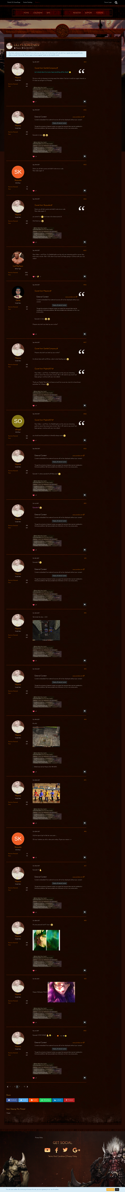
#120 (85, 1031)
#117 (85, 866)
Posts (9, 86)
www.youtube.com (78, 117)
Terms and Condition (57, 1156)
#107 (85, 342)
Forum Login (108, 2)
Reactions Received (13, 84)
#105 (84, 250)
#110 (85, 503)
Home (26, 13)
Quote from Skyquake (42, 205)
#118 (85, 920)
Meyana (18, 48)
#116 (85, 831)
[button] (12, 1100)
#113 (85, 669)
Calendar (37, 13)
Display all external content (59, 123)
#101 (85, 62)
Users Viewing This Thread (15, 1109)
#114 (85, 719)
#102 (85, 110)
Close (117, 1189)
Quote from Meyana (42, 291)
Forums (99, 13)
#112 (85, 613)
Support (88, 13)
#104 (85, 199)
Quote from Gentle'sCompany (45, 68)
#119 (85, 979)
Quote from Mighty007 (43, 369)
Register (77, 13)
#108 (85, 414)
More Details (110, 1189)
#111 (85, 558)
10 (24, 1086)
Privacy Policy (72, 1156)
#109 (85, 448)
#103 (85, 164)
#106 (85, 285)
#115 (85, 780)
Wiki (48, 13)
